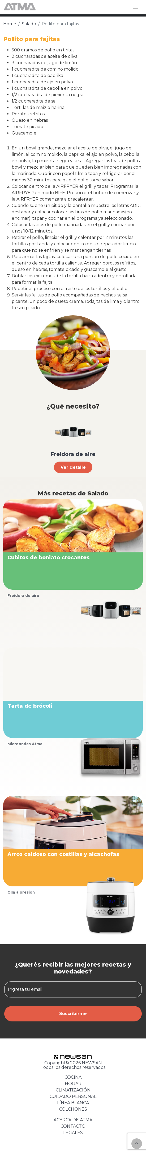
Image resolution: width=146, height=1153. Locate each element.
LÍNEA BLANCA (73, 1102)
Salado (29, 23)
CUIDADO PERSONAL (73, 1096)
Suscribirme (73, 1013)
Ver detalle (73, 467)
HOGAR (73, 1083)
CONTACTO (73, 1126)
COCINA (73, 1077)
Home (9, 23)
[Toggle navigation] (135, 7)
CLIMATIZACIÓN (73, 1090)
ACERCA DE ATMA (73, 1119)
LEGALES (73, 1132)
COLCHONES (73, 1109)
